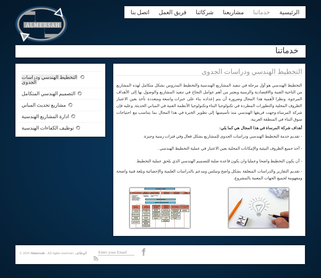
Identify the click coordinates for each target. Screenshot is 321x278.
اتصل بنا (140, 12)
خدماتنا (261, 12)
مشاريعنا (233, 12)
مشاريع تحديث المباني (44, 105)
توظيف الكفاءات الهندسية (48, 127)
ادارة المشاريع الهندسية (45, 116)
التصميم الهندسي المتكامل (48, 93)
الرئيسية (289, 12)
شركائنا (205, 12)
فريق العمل (172, 12)
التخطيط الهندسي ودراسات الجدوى (49, 80)
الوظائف (81, 253)
